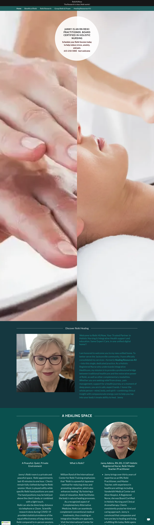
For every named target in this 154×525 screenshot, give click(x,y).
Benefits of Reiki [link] (30, 8)
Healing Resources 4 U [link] (82, 8)
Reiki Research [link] (45, 8)
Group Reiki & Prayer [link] (63, 8)
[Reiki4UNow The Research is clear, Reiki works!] (77, 3)
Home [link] (18, 8)
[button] (6, 523)
